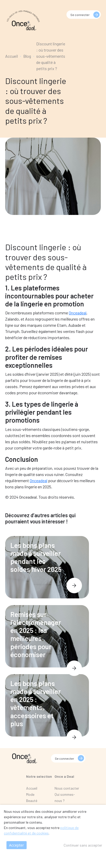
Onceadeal (77, 312)
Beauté (31, 800)
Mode (30, 794)
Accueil (11, 56)
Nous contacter (67, 788)
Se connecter (80, 14)
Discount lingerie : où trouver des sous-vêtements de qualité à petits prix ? (50, 56)
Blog (27, 56)
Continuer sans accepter (83, 845)
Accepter (16, 845)
